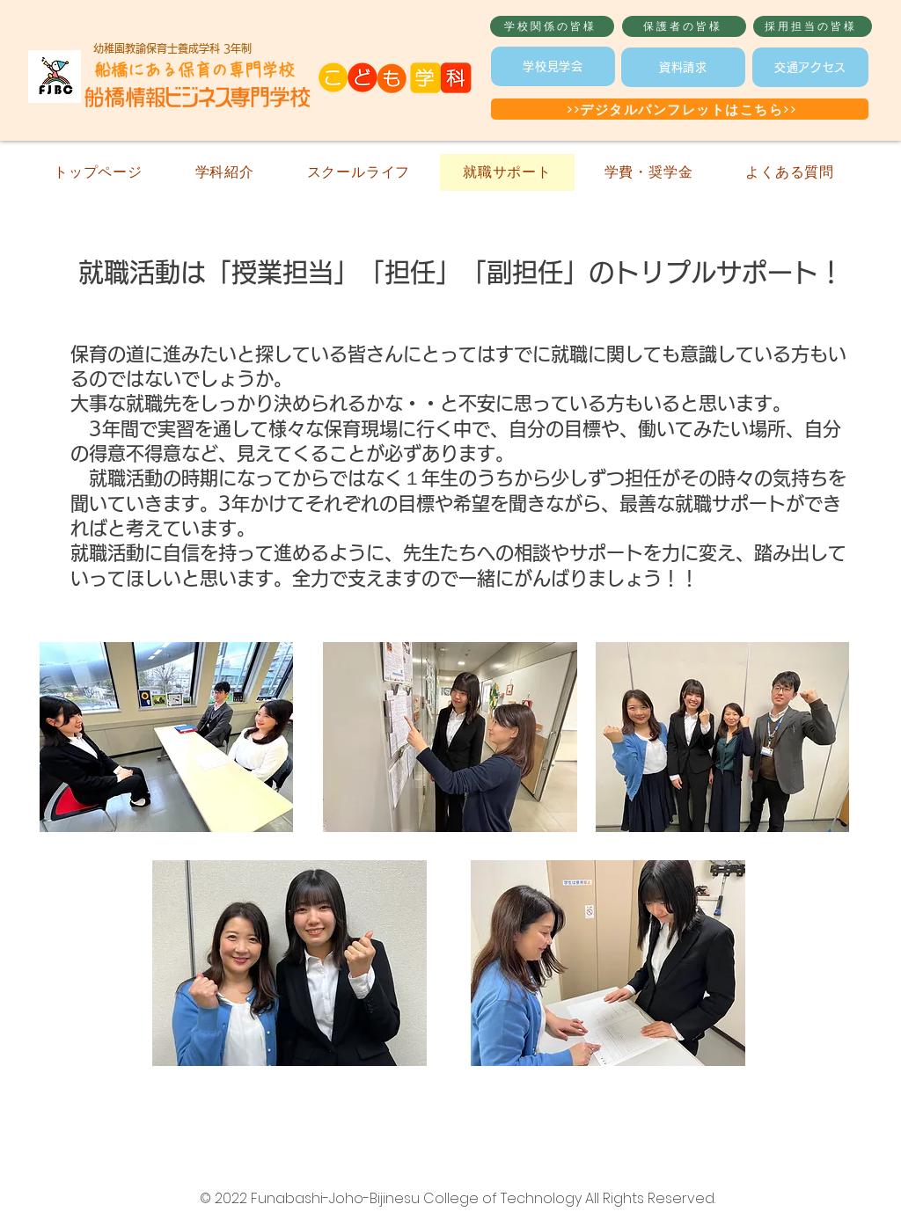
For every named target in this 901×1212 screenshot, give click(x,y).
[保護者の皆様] (684, 26)
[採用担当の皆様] (812, 26)
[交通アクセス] (810, 67)
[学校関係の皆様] (552, 26)
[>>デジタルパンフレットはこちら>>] (679, 109)
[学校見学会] (553, 66)
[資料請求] (683, 67)
